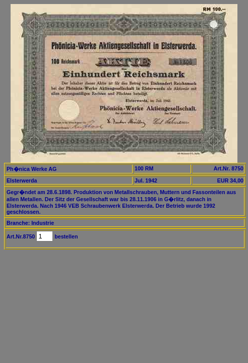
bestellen (65, 236)
